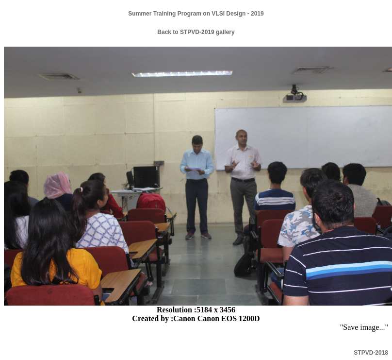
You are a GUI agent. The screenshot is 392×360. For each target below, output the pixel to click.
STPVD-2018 (371, 352)
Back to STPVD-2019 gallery (195, 32)
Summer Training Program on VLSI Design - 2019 (195, 13)
